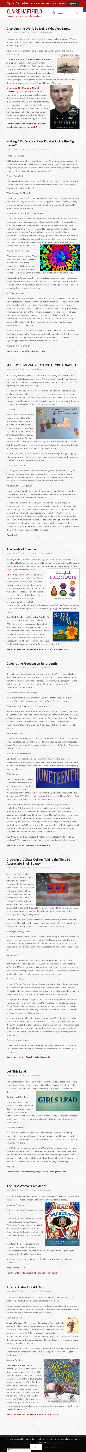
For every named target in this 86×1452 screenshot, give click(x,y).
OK (36, 1447)
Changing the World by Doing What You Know (38, 28)
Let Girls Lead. (26, 1105)
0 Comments (24, 33)
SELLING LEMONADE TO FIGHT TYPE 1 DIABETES (42, 365)
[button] (84, 9)
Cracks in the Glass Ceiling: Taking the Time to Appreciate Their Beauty (38, 861)
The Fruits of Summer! (21, 549)
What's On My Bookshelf (42, 33)
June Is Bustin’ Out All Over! (26, 1287)
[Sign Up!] (73, 3)
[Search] (52, 13)
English (12, 1450)
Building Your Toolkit (40, 149)
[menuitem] (52, 13)
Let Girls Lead (16, 1071)
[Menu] (59, 13)
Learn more (50, 1447)
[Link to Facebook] (73, 13)
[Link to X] (77, 13)
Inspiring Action (39, 369)
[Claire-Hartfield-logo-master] (35, 13)
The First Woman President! (26, 1186)
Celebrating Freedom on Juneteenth (31, 663)
